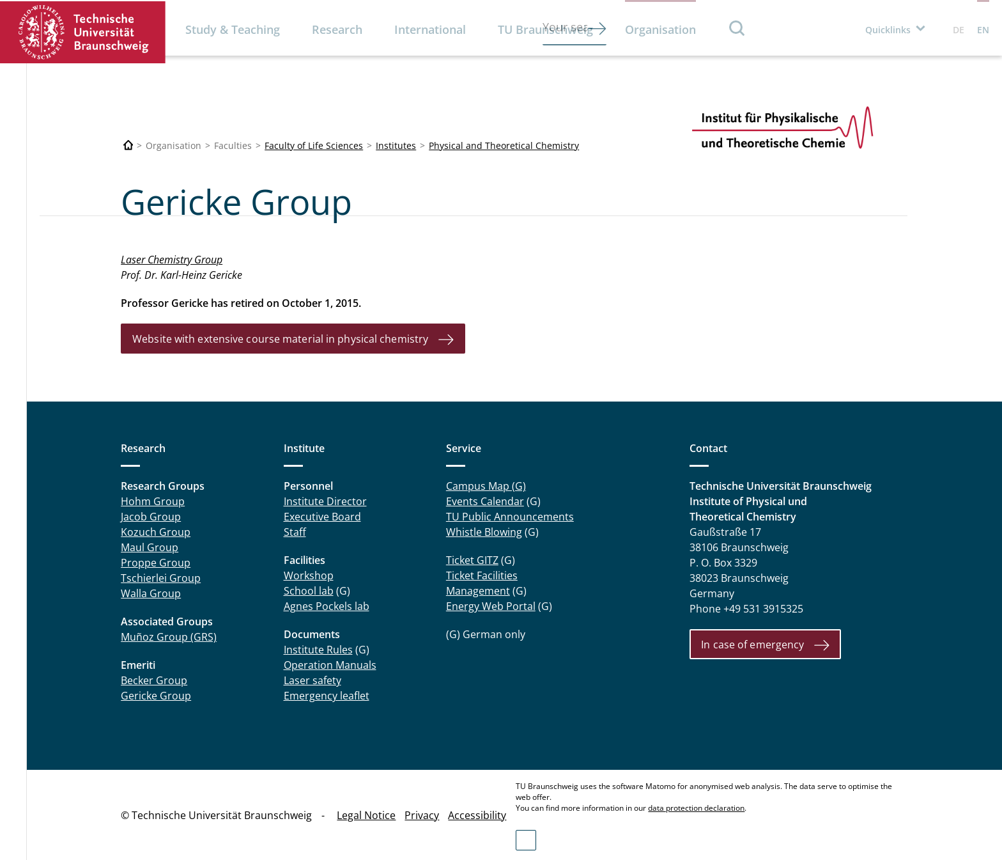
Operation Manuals (330, 665)
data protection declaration (696, 807)
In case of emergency (752, 644)
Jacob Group (151, 517)
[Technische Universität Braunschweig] (128, 145)
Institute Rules (318, 650)
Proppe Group (155, 563)
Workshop (309, 575)
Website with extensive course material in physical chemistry (280, 339)
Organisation (660, 29)
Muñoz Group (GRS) (169, 637)
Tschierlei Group (161, 578)
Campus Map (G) (486, 486)
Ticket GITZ (472, 560)
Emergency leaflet (326, 696)
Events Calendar (485, 501)
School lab (309, 591)
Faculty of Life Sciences (314, 145)
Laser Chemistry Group (171, 260)
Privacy (422, 815)
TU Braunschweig (545, 29)
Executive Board (322, 517)
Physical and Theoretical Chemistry (504, 145)
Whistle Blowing (484, 532)
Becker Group (154, 680)
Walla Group (151, 593)
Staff (295, 532)
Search (737, 28)
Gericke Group (156, 696)
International (430, 29)
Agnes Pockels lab (326, 606)
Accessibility (477, 815)
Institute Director (325, 501)
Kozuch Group (155, 532)
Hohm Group (153, 501)
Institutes (396, 145)
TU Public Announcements (510, 517)
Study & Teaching (232, 29)
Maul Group (149, 547)
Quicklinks (888, 30)
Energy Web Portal (491, 606)
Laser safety (312, 680)
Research (337, 29)
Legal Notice (366, 815)
